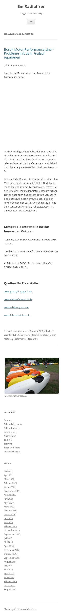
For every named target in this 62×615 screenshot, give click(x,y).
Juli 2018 (8, 538)
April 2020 (9, 502)
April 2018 (9, 546)
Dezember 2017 (11, 549)
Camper (8, 420)
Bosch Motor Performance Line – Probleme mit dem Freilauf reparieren (29, 53)
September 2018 (12, 534)
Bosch (34, 334)
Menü (31, 21)
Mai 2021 (8, 471)
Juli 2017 (8, 565)
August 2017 (10, 561)
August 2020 (10, 494)
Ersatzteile (43, 334)
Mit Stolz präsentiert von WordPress (20, 609)
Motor (52, 334)
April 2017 (9, 573)
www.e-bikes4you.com (16, 307)
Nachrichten (10, 435)
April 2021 (9, 475)
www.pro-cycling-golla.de (18, 291)
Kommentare (10, 431)
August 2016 (10, 589)
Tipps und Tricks (12, 447)
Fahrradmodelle (12, 428)
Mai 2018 (8, 542)
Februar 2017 (10, 581)
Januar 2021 (9, 487)
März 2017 (9, 577)
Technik (50, 330)
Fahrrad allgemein (13, 424)
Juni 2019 (8, 518)
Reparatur (32, 338)
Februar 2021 (10, 483)
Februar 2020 (10, 510)
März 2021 (9, 479)
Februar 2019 (10, 526)
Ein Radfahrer (31, 6)
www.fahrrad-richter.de (17, 315)
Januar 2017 (9, 585)
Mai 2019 (8, 522)
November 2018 (12, 530)
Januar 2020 (9, 514)
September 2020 (12, 490)
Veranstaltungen (12, 451)
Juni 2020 (8, 498)
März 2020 (9, 506)
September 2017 (12, 557)
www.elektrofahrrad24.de (18, 299)
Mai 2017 (8, 569)
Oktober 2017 (10, 553)
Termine (8, 443)
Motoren (8, 338)
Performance (20, 338)
